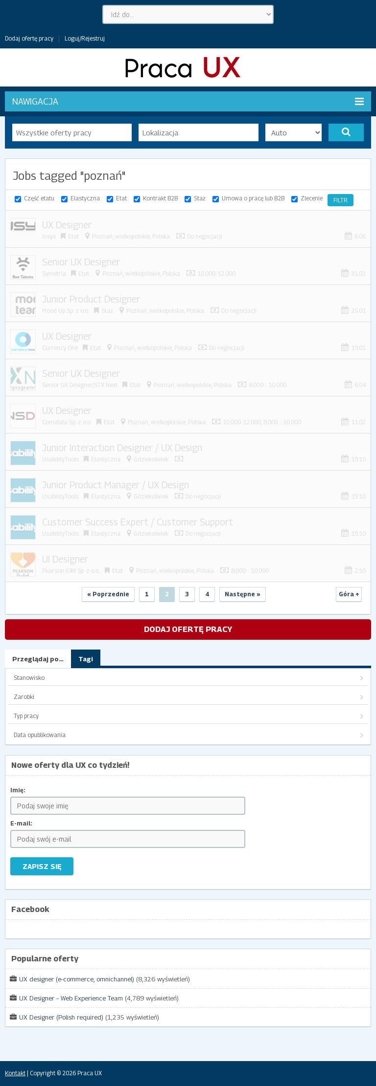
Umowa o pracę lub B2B (253, 198)
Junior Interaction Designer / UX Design (122, 447)
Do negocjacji (204, 236)
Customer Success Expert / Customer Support (137, 522)
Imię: (17, 790)
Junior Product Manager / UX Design (115, 484)
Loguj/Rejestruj (85, 38)
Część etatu (39, 198)
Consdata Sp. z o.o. (67, 422)
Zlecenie (312, 198)
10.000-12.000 (216, 273)
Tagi (85, 659)
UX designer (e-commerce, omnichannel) (76, 979)
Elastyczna (85, 198)
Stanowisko (29, 677)
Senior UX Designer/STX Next (80, 385)
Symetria (54, 273)
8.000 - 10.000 (267, 385)
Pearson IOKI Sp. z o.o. (71, 570)
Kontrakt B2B (160, 198)
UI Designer (65, 559)
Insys (49, 236)
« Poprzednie (108, 594)
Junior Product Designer (91, 299)
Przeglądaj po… (38, 659)
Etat (121, 198)
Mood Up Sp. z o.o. (65, 310)
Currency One (60, 347)
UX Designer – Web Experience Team (71, 998)
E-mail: (21, 823)
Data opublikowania (40, 734)
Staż (200, 198)
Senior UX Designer (81, 262)
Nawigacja (188, 101)
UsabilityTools (60, 459)
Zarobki (24, 696)
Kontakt (15, 1073)
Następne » (242, 594)
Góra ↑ (349, 594)
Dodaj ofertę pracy (29, 38)
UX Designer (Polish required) (61, 1017)
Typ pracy (26, 715)
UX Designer (67, 224)
